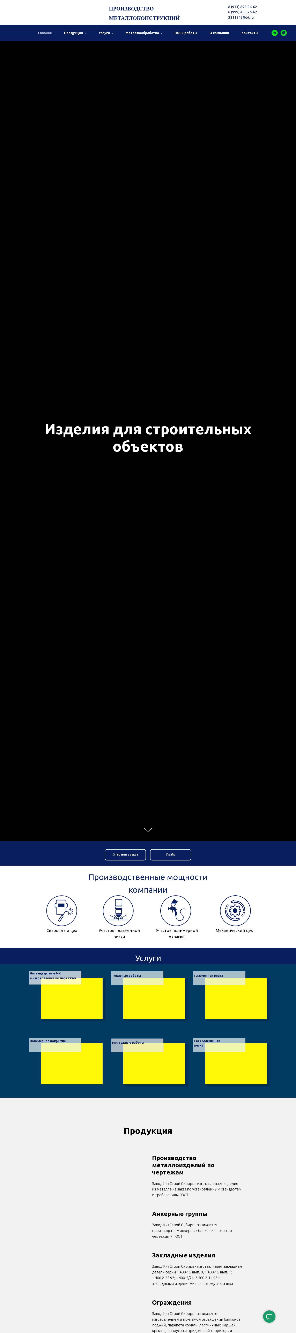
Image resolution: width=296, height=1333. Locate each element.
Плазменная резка (208, 975)
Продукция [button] (74, 33)
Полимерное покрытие (48, 1041)
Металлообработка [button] (143, 33)
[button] (125, 854)
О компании (219, 33)
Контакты (250, 33)
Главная (45, 33)
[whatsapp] (284, 33)
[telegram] (275, 33)
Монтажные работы (128, 1042)
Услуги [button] (105, 33)
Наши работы (186, 33)
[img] (72, 1063)
